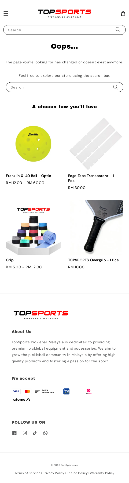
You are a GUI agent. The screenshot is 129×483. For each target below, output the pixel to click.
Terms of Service (27, 473)
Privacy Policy (53, 473)
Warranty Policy (102, 473)
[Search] (118, 29)
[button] (6, 13)
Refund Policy (77, 473)
